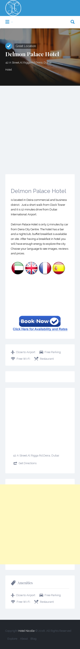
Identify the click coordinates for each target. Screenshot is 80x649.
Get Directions (27, 463)
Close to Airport (25, 352)
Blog (33, 638)
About (24, 638)
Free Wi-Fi (23, 358)
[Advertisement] (40, 128)
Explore (12, 638)
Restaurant (47, 358)
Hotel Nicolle (26, 630)
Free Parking (53, 352)
